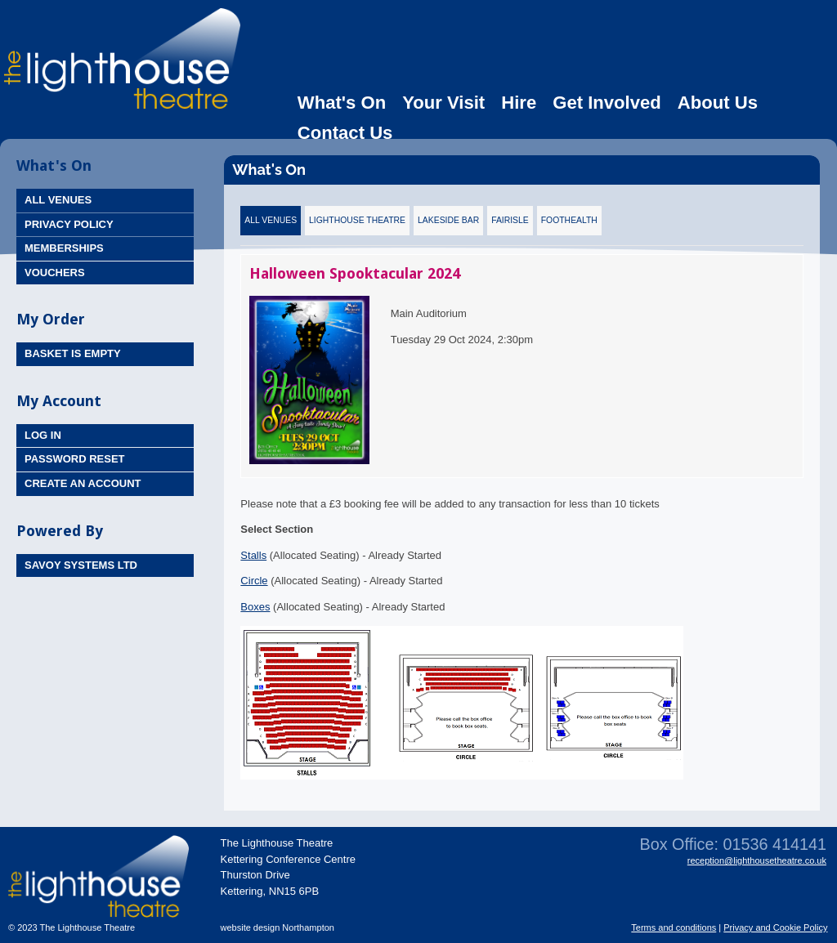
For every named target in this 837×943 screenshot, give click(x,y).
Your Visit (443, 102)
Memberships (64, 248)
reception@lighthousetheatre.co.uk (756, 860)
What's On (342, 102)
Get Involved (607, 102)
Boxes (255, 607)
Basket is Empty (73, 353)
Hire (518, 102)
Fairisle (510, 220)
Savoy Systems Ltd (81, 565)
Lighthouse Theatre (357, 220)
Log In (43, 435)
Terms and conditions (673, 927)
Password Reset (75, 459)
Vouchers (55, 272)
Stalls (253, 555)
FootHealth (569, 220)
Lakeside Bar (448, 220)
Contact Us (345, 133)
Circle (253, 580)
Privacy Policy (69, 224)
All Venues (58, 200)
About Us (718, 102)
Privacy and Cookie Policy (775, 927)
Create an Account (83, 483)
